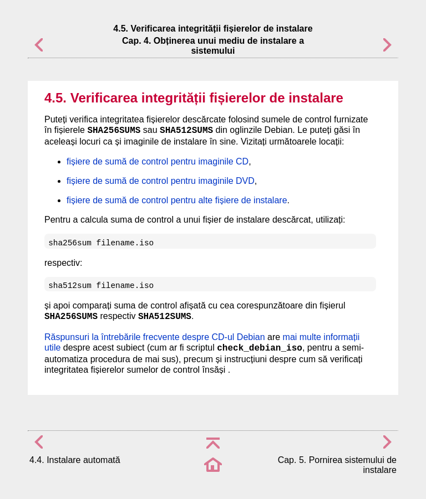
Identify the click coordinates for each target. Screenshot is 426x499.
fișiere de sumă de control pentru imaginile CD (157, 161)
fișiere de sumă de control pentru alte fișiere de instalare (177, 200)
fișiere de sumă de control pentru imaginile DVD (161, 181)
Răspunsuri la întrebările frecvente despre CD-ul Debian (154, 337)
